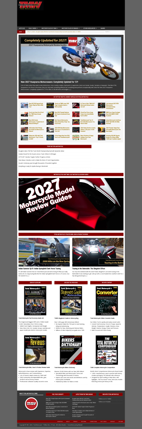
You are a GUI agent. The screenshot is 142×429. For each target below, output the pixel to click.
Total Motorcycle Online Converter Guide (102, 318)
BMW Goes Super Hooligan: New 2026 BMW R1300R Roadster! (113, 114)
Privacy (75, 421)
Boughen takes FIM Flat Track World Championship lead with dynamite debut (41, 151)
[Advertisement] (85, 13)
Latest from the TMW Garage (84, 394)
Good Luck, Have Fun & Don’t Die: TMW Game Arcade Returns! (36, 114)
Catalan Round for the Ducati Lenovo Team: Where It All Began (37, 154)
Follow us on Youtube (105, 401)
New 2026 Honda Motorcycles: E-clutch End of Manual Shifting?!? (36, 121)
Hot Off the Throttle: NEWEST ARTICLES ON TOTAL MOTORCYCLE (71, 97)
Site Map (121, 421)
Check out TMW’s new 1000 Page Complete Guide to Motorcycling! (62, 105)
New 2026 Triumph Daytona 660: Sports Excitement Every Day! (62, 114)
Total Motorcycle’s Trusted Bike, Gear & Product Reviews (71, 234)
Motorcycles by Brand (70, 28)
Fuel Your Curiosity (57, 394)
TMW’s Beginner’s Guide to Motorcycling (66, 318)
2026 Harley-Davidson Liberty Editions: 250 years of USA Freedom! (87, 129)
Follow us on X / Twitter (105, 399)
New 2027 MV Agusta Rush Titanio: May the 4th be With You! (36, 105)
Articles (22, 28)
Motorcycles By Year (49, 28)
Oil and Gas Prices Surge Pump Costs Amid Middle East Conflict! (87, 114)
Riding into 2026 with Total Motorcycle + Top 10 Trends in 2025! (36, 137)
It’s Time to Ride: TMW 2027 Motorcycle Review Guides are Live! (87, 105)
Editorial (83, 421)
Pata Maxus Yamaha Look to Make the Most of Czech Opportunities (39, 160)
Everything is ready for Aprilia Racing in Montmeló (33, 166)
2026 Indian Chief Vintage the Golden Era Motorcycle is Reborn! (36, 129)
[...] (70, 89)
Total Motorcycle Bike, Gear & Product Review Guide (34, 367)
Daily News (32, 28)
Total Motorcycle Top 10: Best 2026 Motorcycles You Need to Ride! (87, 121)
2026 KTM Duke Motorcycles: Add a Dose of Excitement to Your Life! (62, 129)
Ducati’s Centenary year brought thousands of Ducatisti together (38, 163)
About (68, 421)
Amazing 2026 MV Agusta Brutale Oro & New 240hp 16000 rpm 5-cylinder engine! (113, 137)
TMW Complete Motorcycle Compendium (102, 367)
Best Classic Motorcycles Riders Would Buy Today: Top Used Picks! (62, 121)
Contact (112, 421)
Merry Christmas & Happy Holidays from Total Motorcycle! (86, 137)
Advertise (60, 421)
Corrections (93, 421)
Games (103, 28)
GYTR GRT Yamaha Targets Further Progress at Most (34, 157)
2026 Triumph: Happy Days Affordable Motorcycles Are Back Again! (113, 129)
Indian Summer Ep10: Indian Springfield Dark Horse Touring (40, 269)
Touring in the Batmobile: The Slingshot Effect (88, 269)
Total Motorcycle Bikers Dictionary (64, 367)
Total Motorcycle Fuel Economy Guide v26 (31, 318)
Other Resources (89, 28)
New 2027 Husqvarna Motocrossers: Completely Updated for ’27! (49, 82)
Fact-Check (103, 421)
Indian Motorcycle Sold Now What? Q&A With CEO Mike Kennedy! (113, 121)
